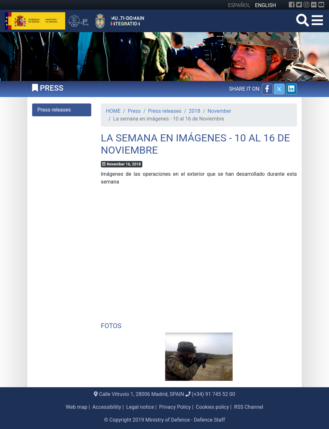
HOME (113, 111)
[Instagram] (306, 5)
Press (134, 111)
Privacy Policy (175, 407)
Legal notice (140, 407)
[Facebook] (292, 5)
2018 (194, 111)
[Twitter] (299, 5)
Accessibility (107, 407)
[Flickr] (314, 5)
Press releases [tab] (54, 110)
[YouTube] (321, 5)
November (219, 111)
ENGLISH (265, 5)
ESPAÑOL (239, 5)
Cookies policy (212, 407)
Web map (76, 407)
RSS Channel (248, 407)
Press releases (165, 111)
